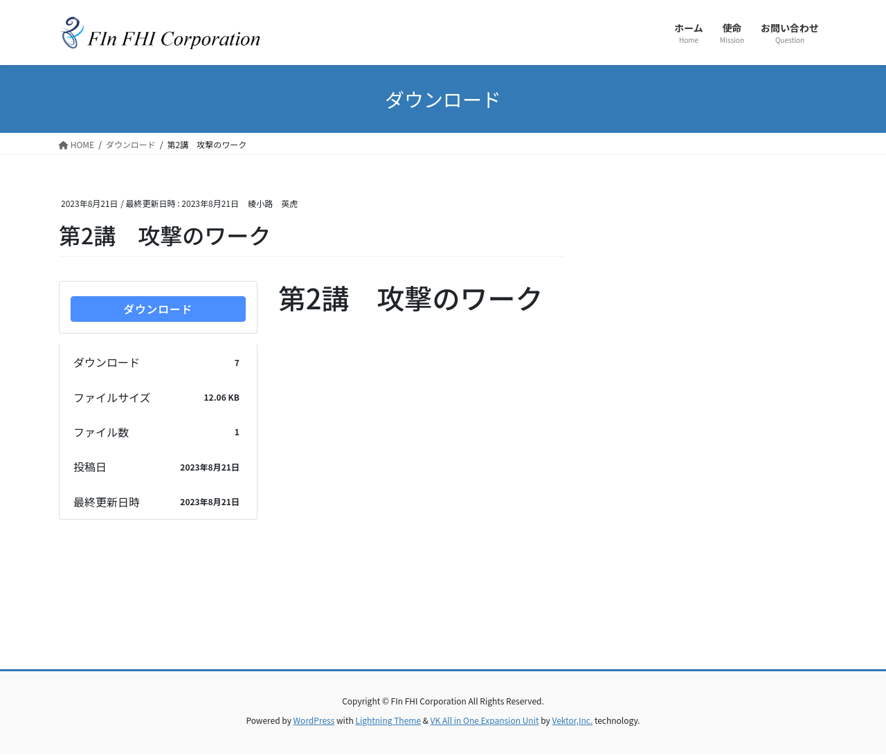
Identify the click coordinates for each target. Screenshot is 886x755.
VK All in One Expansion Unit (485, 721)
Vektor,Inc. (572, 721)
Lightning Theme (388, 721)
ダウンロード (158, 309)
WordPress (314, 721)
